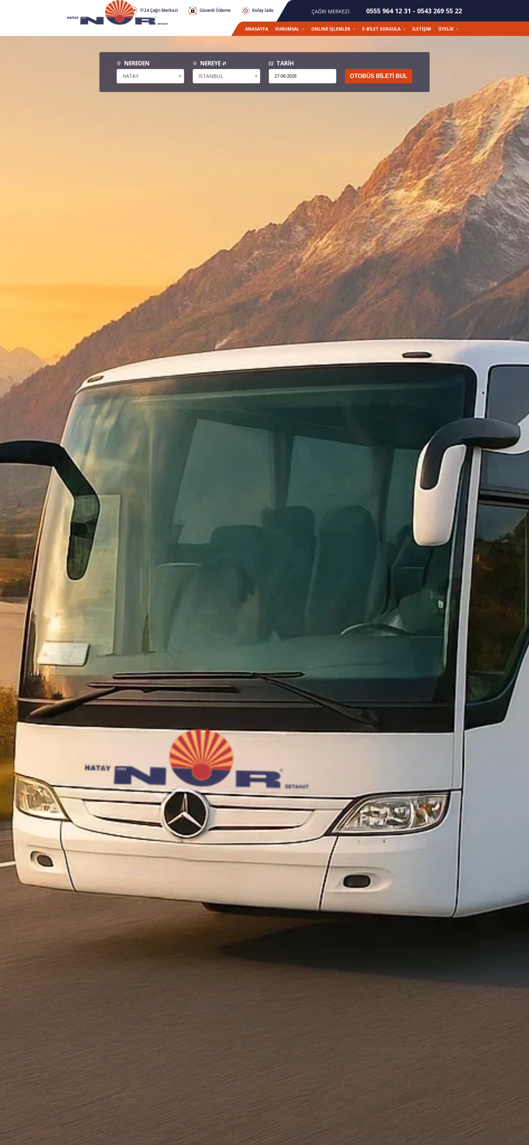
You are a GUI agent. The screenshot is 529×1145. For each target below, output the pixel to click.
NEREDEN (133, 63)
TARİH (281, 63)
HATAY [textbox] (130, 76)
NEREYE (209, 63)
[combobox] (150, 76)
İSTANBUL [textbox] (210, 76)
